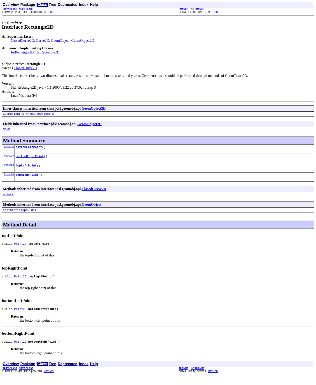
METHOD (49, 12)
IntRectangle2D (22, 52)
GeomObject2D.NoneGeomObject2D (28, 114)
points (8, 199)
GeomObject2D (82, 40)
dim (33, 215)
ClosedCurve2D (22, 40)
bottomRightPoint (30, 159)
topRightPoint (27, 179)
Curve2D (42, 40)
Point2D (9, 148)
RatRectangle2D (47, 52)
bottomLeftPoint (29, 149)
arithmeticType (15, 215)
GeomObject (60, 40)
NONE (6, 131)
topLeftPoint (26, 169)
